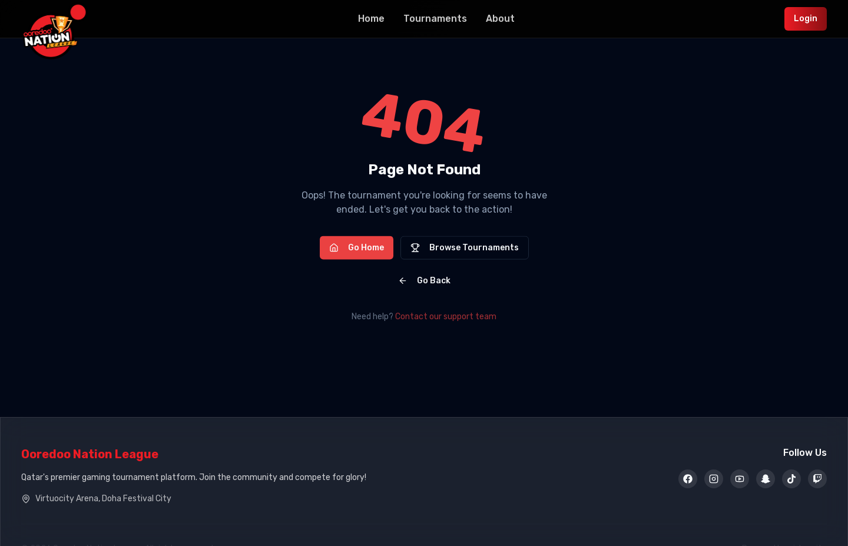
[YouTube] (739, 479)
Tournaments (435, 18)
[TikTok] (791, 479)
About (500, 18)
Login (805, 19)
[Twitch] (817, 479)
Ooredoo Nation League (89, 454)
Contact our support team (445, 317)
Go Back (424, 282)
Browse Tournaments (464, 249)
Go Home (356, 249)
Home (371, 18)
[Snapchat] (765, 479)
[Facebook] (687, 479)
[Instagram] (713, 479)
